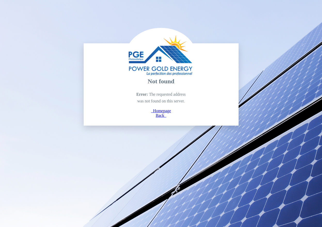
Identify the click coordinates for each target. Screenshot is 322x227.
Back (161, 115)
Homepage (161, 111)
